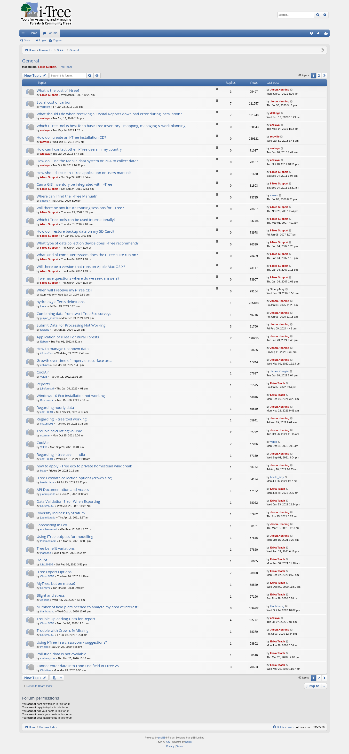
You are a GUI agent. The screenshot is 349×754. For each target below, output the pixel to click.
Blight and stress (51, 595)
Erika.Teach (277, 383)
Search (28, 40)
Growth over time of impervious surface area (74, 360)
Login (42, 40)
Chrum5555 (47, 505)
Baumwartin (47, 400)
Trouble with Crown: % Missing (62, 630)
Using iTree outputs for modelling (65, 536)
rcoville (45, 141)
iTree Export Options (54, 571)
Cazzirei (45, 587)
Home (33, 33)
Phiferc (44, 646)
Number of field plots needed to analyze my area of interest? (88, 606)
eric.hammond (48, 529)
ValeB (43, 376)
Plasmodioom (48, 541)
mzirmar (45, 435)
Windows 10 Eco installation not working (71, 395)
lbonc (43, 306)
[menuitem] (311, 33)
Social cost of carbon (54, 102)
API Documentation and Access (63, 489)
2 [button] (319, 75)
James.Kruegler (279, 371)
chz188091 (46, 412)
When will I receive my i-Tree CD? (64, 290)
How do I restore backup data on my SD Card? (75, 231)
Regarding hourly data (55, 407)
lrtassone (45, 552)
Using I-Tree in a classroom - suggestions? (72, 642)
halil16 (188, 742)
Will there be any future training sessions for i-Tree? (80, 207)
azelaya (45, 118)
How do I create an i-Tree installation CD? (71, 137)
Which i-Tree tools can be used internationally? (76, 219)
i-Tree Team (65, 66)
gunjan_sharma (49, 318)
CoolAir (43, 372)
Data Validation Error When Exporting (68, 501)
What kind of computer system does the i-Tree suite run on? (87, 254)
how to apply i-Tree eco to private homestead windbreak (84, 466)
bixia (43, 470)
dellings (275, 113)
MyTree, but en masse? (56, 583)
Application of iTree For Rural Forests (68, 337)
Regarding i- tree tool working (62, 419)
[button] (324, 75)
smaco (44, 200)
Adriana (44, 599)
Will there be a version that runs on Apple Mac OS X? (81, 266)
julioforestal (47, 388)
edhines (45, 365)
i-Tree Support (47, 66)
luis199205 (46, 564)
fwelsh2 (44, 329)
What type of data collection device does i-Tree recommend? (87, 243)
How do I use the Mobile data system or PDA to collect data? (87, 160)
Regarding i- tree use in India (61, 454)
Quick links (24, 34)
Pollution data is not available (61, 653)
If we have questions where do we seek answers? (78, 278)
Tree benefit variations (56, 548)
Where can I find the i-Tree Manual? (66, 196)
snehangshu (47, 658)
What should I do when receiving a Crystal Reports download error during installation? (109, 113)
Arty (168, 742)
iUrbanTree (47, 353)
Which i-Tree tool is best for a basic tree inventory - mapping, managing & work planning (111, 125)
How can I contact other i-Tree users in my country (79, 149)
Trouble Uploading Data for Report (66, 618)
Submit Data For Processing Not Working (71, 325)
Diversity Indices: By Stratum (61, 512)
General (30, 61)
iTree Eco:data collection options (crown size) (74, 477)
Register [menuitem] (327, 34)
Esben (44, 341)
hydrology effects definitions (61, 301)
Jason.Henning (279, 89)
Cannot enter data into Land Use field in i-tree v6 (78, 665)
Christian (45, 670)
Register (58, 40)
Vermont (45, 106)
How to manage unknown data (63, 348)
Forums (52, 33)
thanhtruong (47, 611)
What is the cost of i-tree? (58, 90)
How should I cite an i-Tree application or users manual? (84, 172)
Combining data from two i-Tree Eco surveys (74, 313)
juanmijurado (48, 494)
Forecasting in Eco (52, 524)
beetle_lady (47, 482)
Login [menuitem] (319, 34)
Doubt (42, 559)
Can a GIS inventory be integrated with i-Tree (74, 184)
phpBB (162, 737)
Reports (43, 383)
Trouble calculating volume (59, 430)
